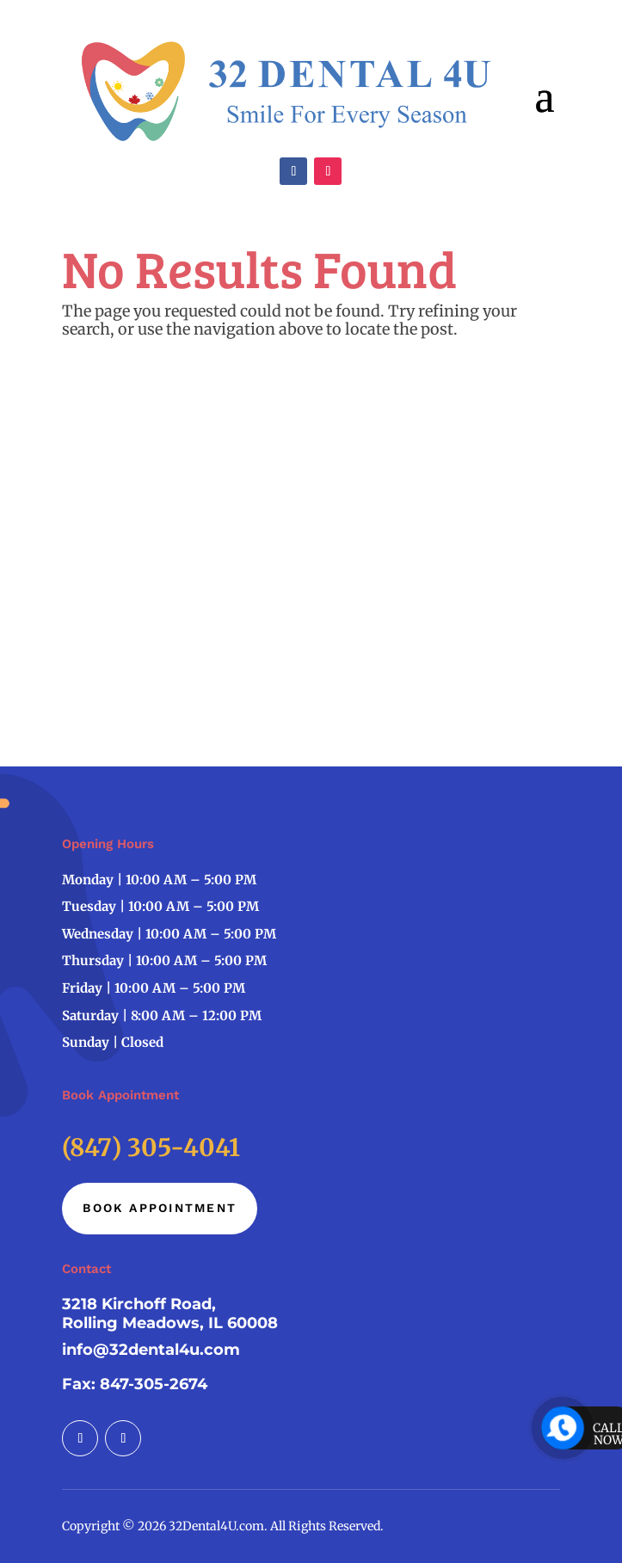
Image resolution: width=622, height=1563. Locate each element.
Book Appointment (160, 1208)
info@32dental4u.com (151, 1349)
